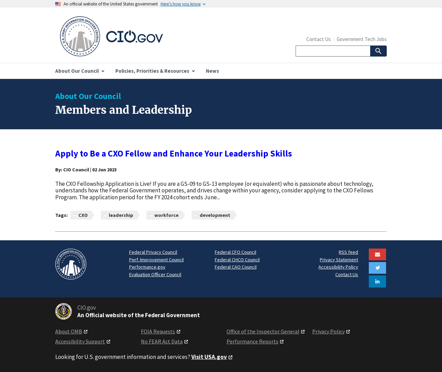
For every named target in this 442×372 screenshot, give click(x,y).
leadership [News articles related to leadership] (121, 215)
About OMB (68, 331)
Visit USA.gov (209, 357)
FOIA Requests (158, 331)
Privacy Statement (339, 260)
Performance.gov (147, 267)
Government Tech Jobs (362, 39)
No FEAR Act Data (162, 341)
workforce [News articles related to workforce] (166, 215)
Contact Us (318, 39)
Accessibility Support (80, 341)
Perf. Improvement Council (156, 260)
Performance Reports (252, 341)
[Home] (138, 36)
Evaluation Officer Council (155, 274)
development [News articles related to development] (215, 215)
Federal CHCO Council (237, 260)
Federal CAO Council (236, 267)
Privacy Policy (328, 331)
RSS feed (348, 252)
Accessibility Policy (338, 267)
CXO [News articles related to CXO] (83, 215)
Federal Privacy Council (153, 252)
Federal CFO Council (235, 252)
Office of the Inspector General (263, 331)
